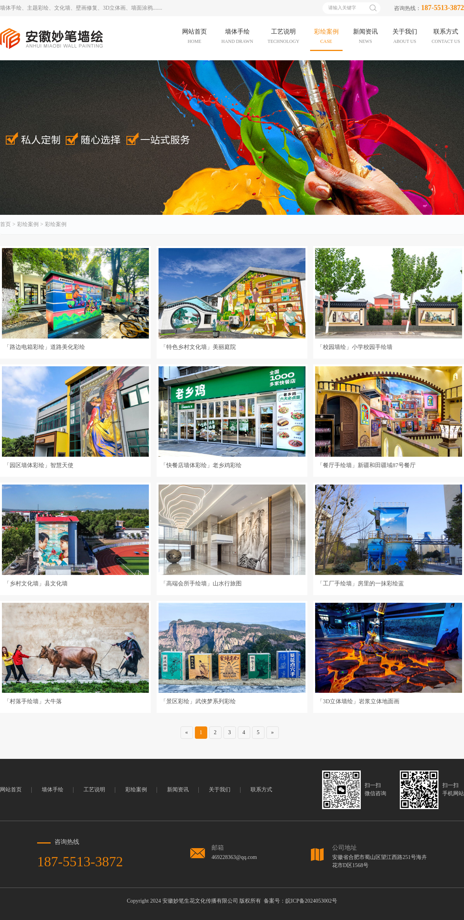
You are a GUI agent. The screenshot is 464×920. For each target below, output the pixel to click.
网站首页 (11, 789)
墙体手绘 (52, 789)
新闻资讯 (178, 789)
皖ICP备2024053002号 (311, 901)
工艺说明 (94, 789)
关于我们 (219, 789)
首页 (5, 224)
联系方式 (261, 789)
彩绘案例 (28, 224)
